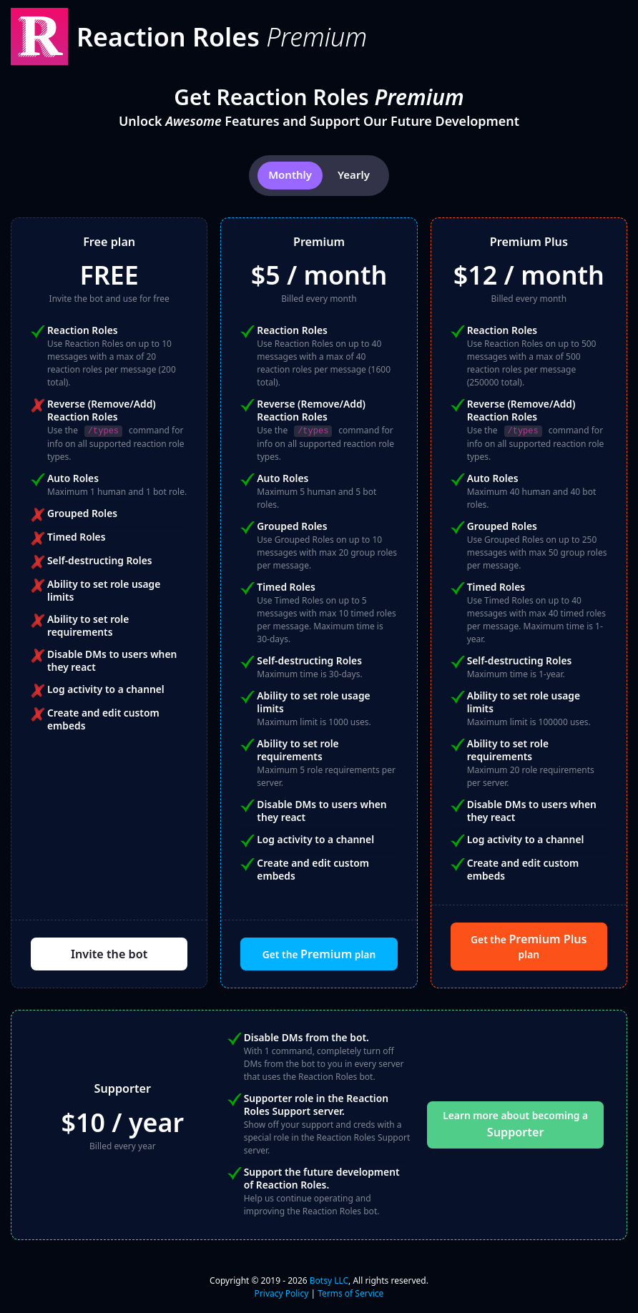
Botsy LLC (329, 1280)
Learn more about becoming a (515, 1124)
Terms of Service (350, 1293)
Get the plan (319, 954)
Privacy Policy (282, 1293)
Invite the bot (109, 954)
